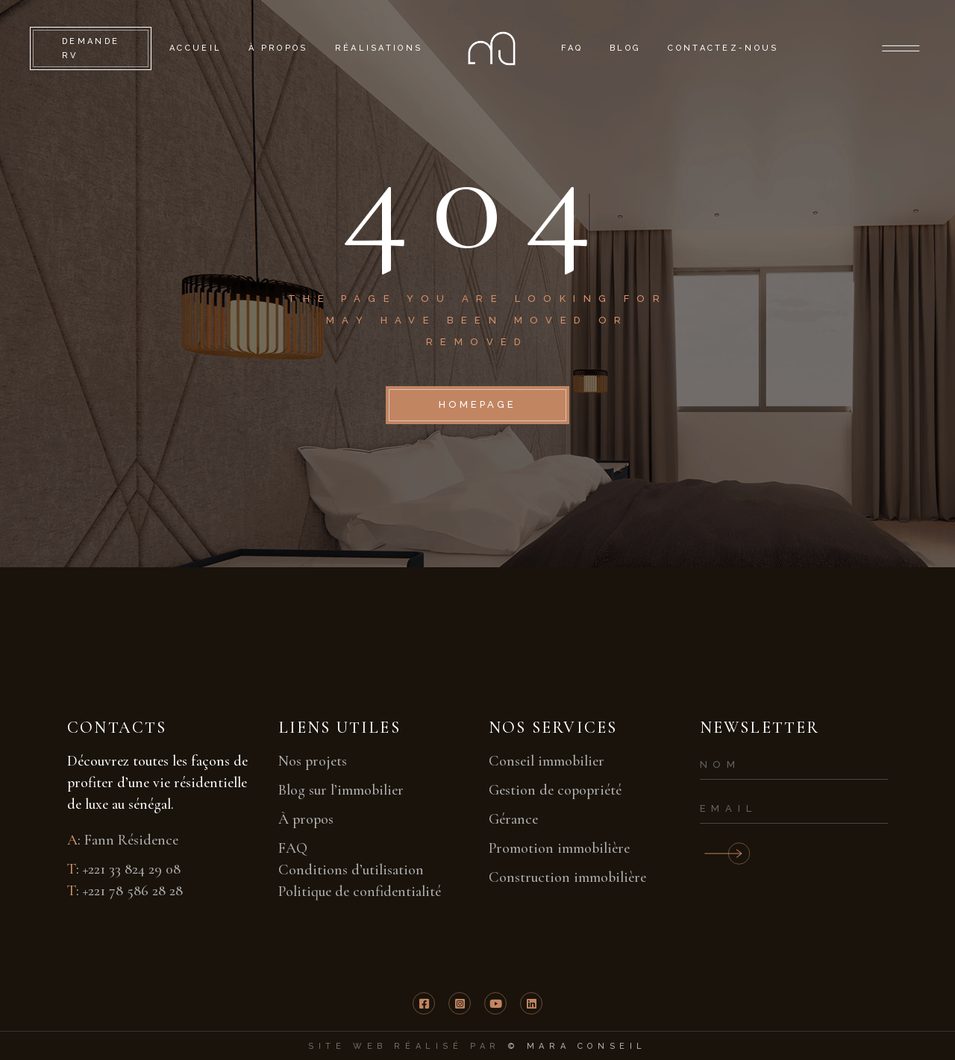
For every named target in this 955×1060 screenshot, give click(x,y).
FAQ (292, 848)
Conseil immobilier (546, 761)
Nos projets (312, 761)
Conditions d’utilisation (351, 870)
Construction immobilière (567, 877)
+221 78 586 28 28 (133, 891)
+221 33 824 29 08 (132, 869)
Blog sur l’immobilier (341, 790)
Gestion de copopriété (555, 790)
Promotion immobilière (559, 848)
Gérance (513, 819)
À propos (306, 819)
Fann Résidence (131, 840)
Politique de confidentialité (359, 891)
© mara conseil (577, 1046)
